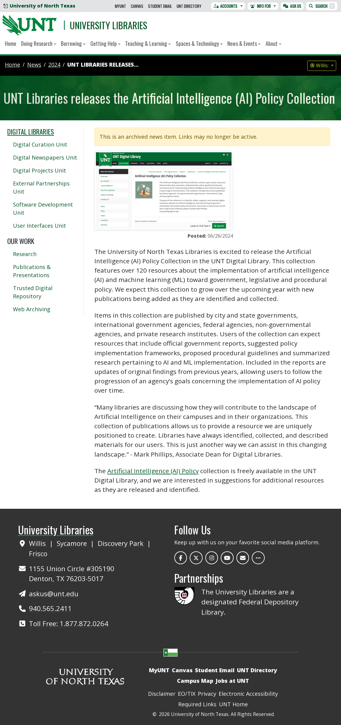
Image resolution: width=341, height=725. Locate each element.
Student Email (160, 6)
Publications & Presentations (32, 271)
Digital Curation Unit (40, 144)
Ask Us (292, 6)
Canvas (137, 6)
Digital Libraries (30, 131)
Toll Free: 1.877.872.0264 (68, 623)
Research (24, 254)
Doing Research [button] (38, 43)
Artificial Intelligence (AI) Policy (153, 471)
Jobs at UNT (232, 680)
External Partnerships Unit (41, 187)
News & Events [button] (243, 43)
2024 (54, 64)
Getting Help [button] (105, 43)
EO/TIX (186, 693)
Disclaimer (161, 693)
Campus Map (195, 680)
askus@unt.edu (53, 593)
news (34, 64)
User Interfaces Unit (39, 225)
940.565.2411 (50, 608)
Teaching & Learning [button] (148, 43)
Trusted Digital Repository (32, 292)
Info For (260, 6)
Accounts (225, 6)
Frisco (38, 553)
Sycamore (73, 543)
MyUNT (120, 6)
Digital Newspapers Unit (45, 157)
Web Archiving (31, 309)
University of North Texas (39, 5)
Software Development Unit (43, 208)
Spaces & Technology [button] (199, 43)
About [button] (273, 43)
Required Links (197, 704)
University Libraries (108, 25)
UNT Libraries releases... (102, 64)
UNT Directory (189, 6)
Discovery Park (121, 543)
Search (321, 6)
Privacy (207, 693)
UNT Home (233, 704)
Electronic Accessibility (248, 693)
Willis (38, 543)
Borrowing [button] (73, 43)
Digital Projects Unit (39, 170)
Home (10, 43)
